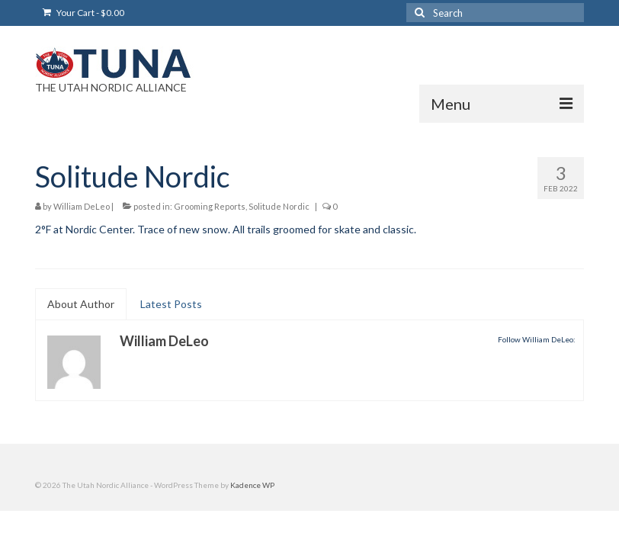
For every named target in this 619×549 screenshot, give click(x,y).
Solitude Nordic (279, 206)
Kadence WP (252, 485)
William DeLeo (81, 206)
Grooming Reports (209, 206)
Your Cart (83, 12)
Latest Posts (171, 303)
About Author (80, 303)
